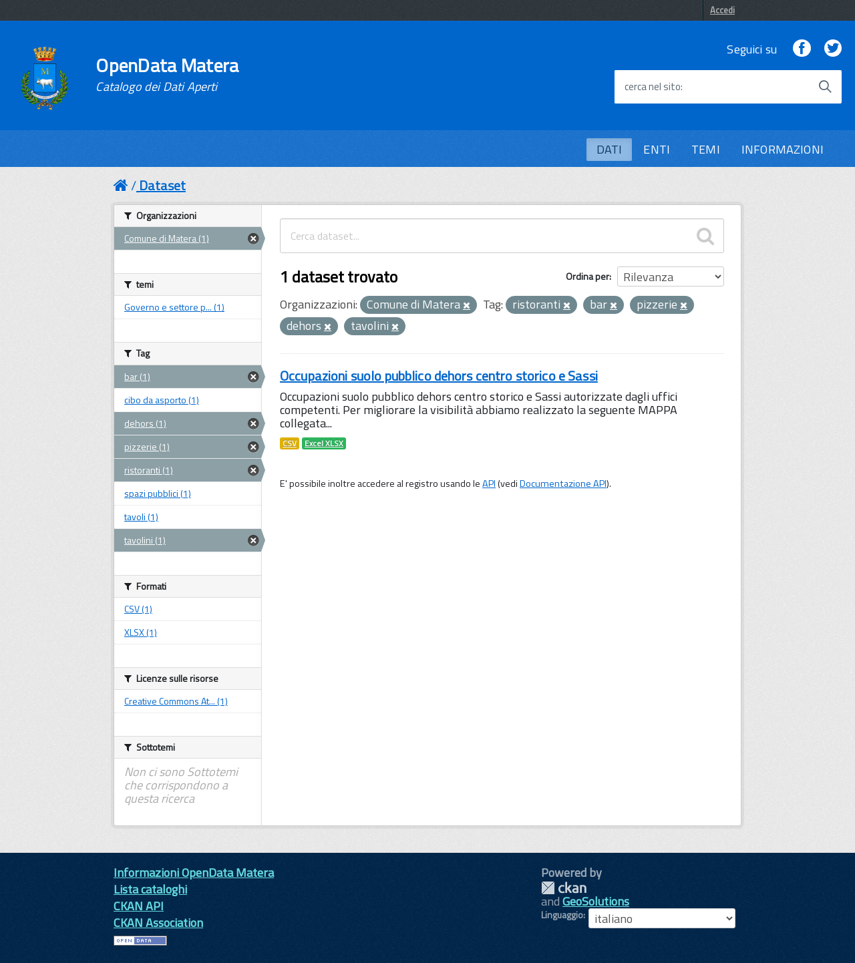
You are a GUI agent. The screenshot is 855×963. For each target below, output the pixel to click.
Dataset (162, 185)
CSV (290, 443)
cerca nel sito (653, 86)
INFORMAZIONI (782, 149)
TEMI (705, 149)
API (489, 483)
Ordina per (587, 276)
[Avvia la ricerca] (825, 87)
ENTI (656, 149)
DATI (609, 149)
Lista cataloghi (150, 889)
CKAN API (139, 906)
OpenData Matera (167, 74)
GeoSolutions (595, 901)
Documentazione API (563, 483)
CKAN (563, 888)
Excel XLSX (324, 443)
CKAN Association (158, 923)
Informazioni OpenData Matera (194, 872)
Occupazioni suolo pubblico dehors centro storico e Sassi (439, 375)
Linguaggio (562, 915)
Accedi (722, 10)
